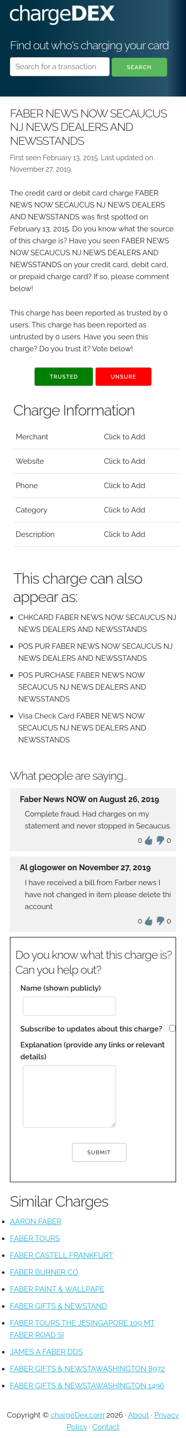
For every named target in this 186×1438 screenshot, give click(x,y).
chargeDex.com (77, 1415)
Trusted (64, 377)
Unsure (123, 377)
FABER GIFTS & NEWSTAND (58, 1306)
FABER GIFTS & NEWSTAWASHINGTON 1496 (87, 1385)
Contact (105, 1427)
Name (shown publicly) (60, 988)
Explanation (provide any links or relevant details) (92, 1050)
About (138, 1415)
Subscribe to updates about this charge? (91, 1029)
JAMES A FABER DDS (46, 1351)
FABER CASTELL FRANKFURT (61, 1255)
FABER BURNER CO (44, 1272)
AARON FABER (36, 1221)
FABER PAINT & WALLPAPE (57, 1289)
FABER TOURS (35, 1238)
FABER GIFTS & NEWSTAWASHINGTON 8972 (87, 1368)
